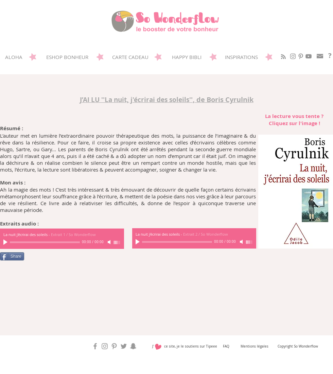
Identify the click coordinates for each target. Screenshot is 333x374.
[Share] (12, 256)
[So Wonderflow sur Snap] (133, 346)
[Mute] (242, 241)
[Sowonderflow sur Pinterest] (300, 56)
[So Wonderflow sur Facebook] (95, 346)
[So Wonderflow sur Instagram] (293, 56)
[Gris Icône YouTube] (308, 56)
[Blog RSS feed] (283, 57)
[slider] (249, 242)
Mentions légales (254, 346)
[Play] (138, 241)
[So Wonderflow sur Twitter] (124, 346)
